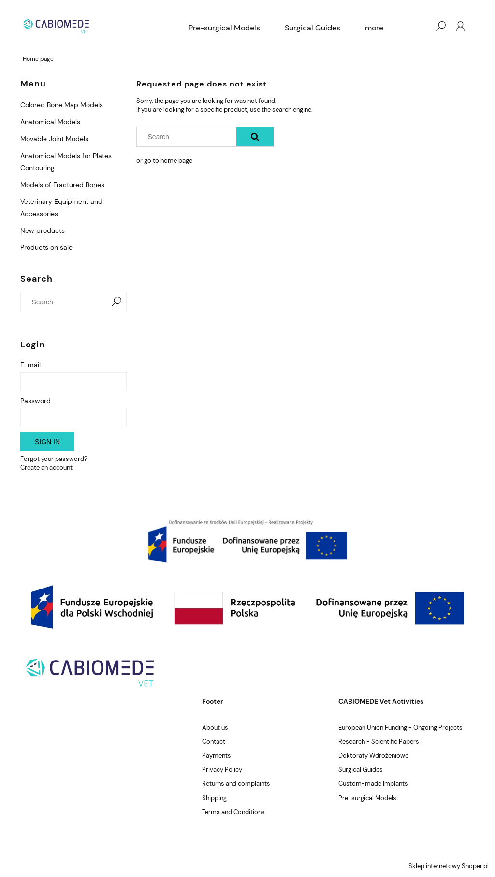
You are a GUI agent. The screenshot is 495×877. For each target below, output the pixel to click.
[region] (247, 541)
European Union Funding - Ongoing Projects (400, 727)
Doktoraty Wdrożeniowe (373, 755)
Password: (36, 400)
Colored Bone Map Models (61, 105)
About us (215, 727)
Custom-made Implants (373, 783)
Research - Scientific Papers (378, 741)
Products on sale (46, 247)
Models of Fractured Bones (62, 184)
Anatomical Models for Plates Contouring (66, 161)
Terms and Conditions (233, 812)
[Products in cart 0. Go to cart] (421, 26)
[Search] (116, 302)
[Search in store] (66, 302)
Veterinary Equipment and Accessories (61, 207)
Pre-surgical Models (367, 798)
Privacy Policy (222, 769)
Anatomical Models (50, 121)
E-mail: (31, 364)
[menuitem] (224, 28)
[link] (247, 541)
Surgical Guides (360, 769)
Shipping (214, 798)
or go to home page (164, 161)
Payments (216, 755)
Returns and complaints (236, 783)
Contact (213, 741)
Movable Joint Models (54, 138)
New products (42, 230)
